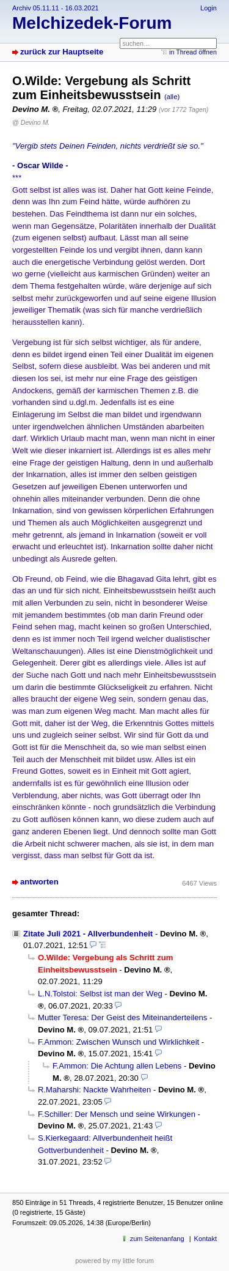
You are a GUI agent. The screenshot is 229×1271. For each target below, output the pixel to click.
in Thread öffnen (193, 52)
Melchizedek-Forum (92, 22)
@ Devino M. (30, 122)
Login (208, 8)
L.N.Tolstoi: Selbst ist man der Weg (100, 993)
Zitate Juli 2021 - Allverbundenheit (88, 933)
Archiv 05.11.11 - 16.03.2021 (55, 8)
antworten (39, 881)
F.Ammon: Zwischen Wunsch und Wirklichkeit (118, 1042)
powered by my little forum (114, 1260)
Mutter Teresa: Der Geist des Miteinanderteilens (122, 1017)
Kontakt (205, 1238)
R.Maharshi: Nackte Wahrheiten (94, 1089)
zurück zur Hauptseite (61, 51)
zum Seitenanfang (157, 1238)
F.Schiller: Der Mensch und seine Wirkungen (116, 1114)
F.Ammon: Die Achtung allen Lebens (117, 1065)
